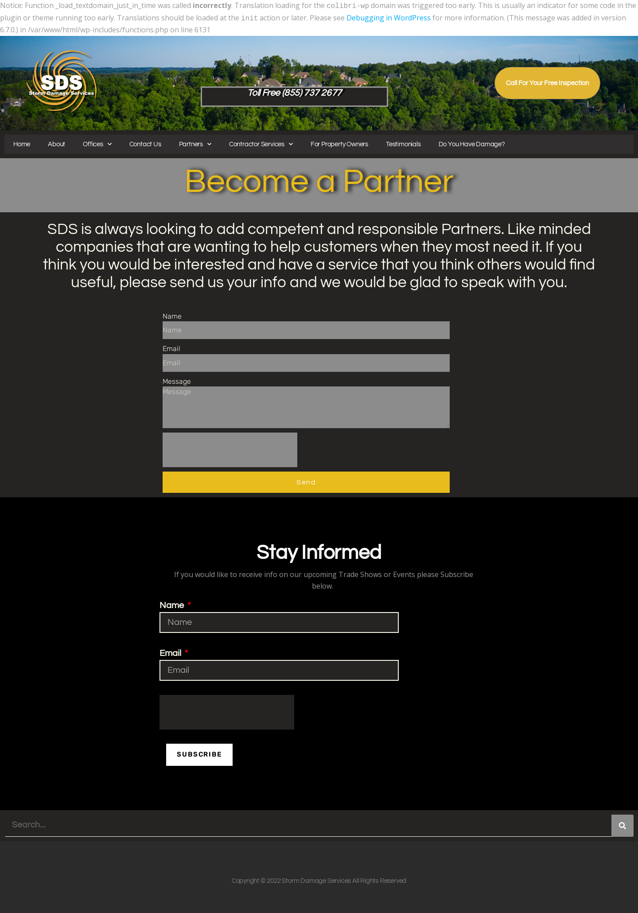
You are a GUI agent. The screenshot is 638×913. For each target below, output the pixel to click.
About (56, 142)
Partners (195, 142)
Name (172, 314)
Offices (97, 142)
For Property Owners (339, 142)
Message (177, 379)
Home (21, 142)
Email (171, 347)
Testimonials (403, 142)
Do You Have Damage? (472, 142)
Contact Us (145, 142)
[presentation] (230, 448)
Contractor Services (261, 142)
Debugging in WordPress (388, 17)
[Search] (622, 824)
